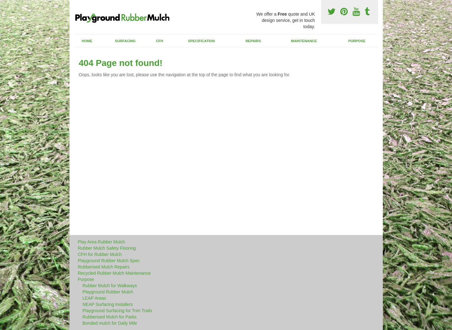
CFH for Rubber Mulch (100, 254)
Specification (201, 41)
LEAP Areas (94, 298)
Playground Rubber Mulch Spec (109, 260)
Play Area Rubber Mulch (101, 241)
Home (87, 41)
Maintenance (304, 41)
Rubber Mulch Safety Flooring (107, 248)
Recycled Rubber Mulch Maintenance (114, 273)
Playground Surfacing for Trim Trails (117, 310)
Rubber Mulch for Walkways (110, 285)
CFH (159, 41)
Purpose (357, 41)
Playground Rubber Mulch (108, 291)
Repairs (253, 41)
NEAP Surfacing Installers (108, 304)
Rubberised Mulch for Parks (110, 316)
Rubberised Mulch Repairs (104, 266)
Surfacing (125, 41)
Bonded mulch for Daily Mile (110, 323)
